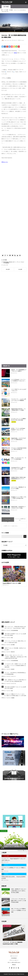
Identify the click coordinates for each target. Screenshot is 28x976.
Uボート (14, 262)
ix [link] (13, 71)
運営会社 (14, 964)
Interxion (10, 262)
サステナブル (13, 683)
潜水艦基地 (6, 262)
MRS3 (15, 52)
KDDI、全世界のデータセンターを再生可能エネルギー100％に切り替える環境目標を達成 (15, 680)
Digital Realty (5, 262)
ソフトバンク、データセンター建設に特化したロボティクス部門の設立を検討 (15, 641)
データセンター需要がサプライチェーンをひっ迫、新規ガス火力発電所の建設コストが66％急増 (15, 695)
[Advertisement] (14, 208)
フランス (18, 262)
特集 (12, 637)
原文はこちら (5, 162)
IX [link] (5, 71)
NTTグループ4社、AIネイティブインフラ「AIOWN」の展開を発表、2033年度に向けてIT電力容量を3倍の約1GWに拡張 (15, 657)
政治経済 (12, 669)
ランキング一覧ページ (22, 850)
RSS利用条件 (14, 958)
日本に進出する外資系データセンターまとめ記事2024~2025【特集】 (15, 634)
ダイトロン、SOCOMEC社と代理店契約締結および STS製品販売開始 (15, 673)
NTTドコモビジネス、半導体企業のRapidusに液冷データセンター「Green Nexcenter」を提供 (15, 627)
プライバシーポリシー (13, 960)
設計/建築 (6, 6)
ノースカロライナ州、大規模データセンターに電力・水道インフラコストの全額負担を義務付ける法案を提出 (15, 665)
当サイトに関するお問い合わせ (14, 962)
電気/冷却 (13, 651)
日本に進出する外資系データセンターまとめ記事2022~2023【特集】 (15, 687)
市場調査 (12, 697)
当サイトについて (14, 956)
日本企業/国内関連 (14, 630)
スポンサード (13, 676)
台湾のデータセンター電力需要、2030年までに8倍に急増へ (15, 649)
